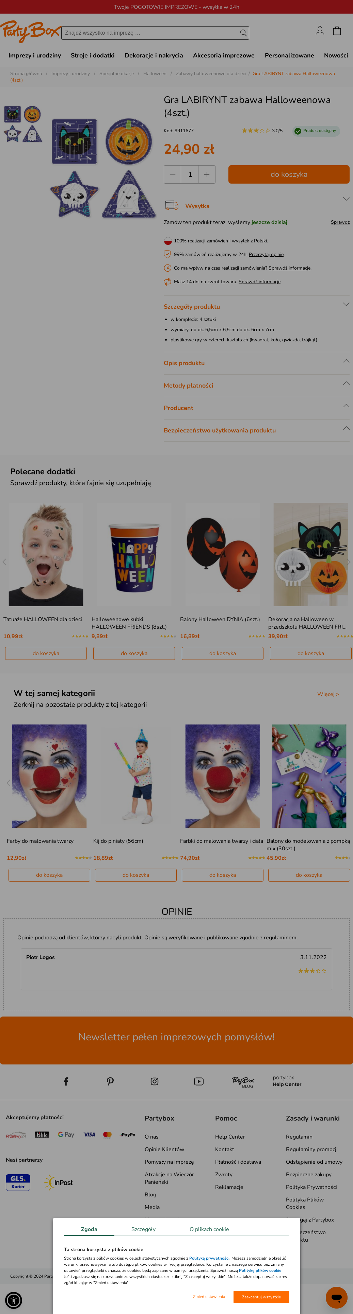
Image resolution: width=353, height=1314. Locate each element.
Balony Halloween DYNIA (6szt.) (220, 619)
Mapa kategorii (163, 1220)
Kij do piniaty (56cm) (118, 841)
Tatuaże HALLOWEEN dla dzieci (42, 619)
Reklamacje (229, 1187)
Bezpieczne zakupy (309, 1174)
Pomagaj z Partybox (310, 1220)
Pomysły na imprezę (169, 1162)
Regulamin (299, 1137)
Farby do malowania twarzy (40, 841)
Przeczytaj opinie (266, 254)
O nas (152, 1137)
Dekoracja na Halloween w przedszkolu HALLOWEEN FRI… (307, 623)
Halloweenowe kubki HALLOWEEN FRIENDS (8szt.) (129, 623)
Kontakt (224, 1149)
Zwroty (223, 1174)
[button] (13, 1300)
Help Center (230, 1137)
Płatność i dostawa (238, 1162)
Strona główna (26, 73)
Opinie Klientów (164, 1149)
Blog (150, 1194)
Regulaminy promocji (312, 1149)
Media (152, 1207)
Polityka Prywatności (311, 1187)
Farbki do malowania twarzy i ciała (221, 841)
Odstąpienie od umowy (314, 1162)
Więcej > (328, 694)
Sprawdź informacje (289, 268)
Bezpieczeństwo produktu (306, 1236)
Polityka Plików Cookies (305, 1203)
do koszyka (289, 174)
